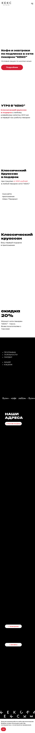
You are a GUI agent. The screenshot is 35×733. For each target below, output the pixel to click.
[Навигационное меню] (32, 3)
